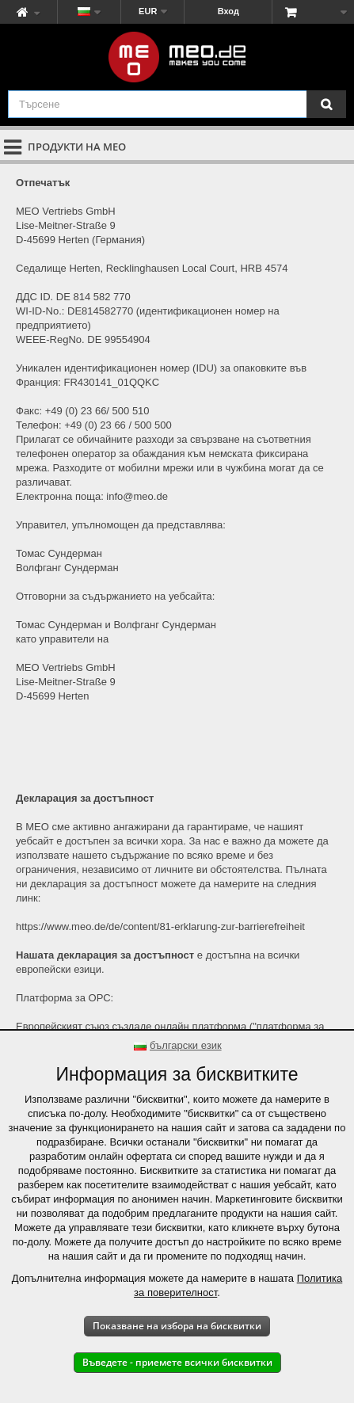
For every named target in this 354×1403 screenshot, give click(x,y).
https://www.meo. (55, 926)
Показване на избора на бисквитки (177, 1325)
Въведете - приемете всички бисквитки (177, 1362)
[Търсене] (326, 104)
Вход (228, 11)
